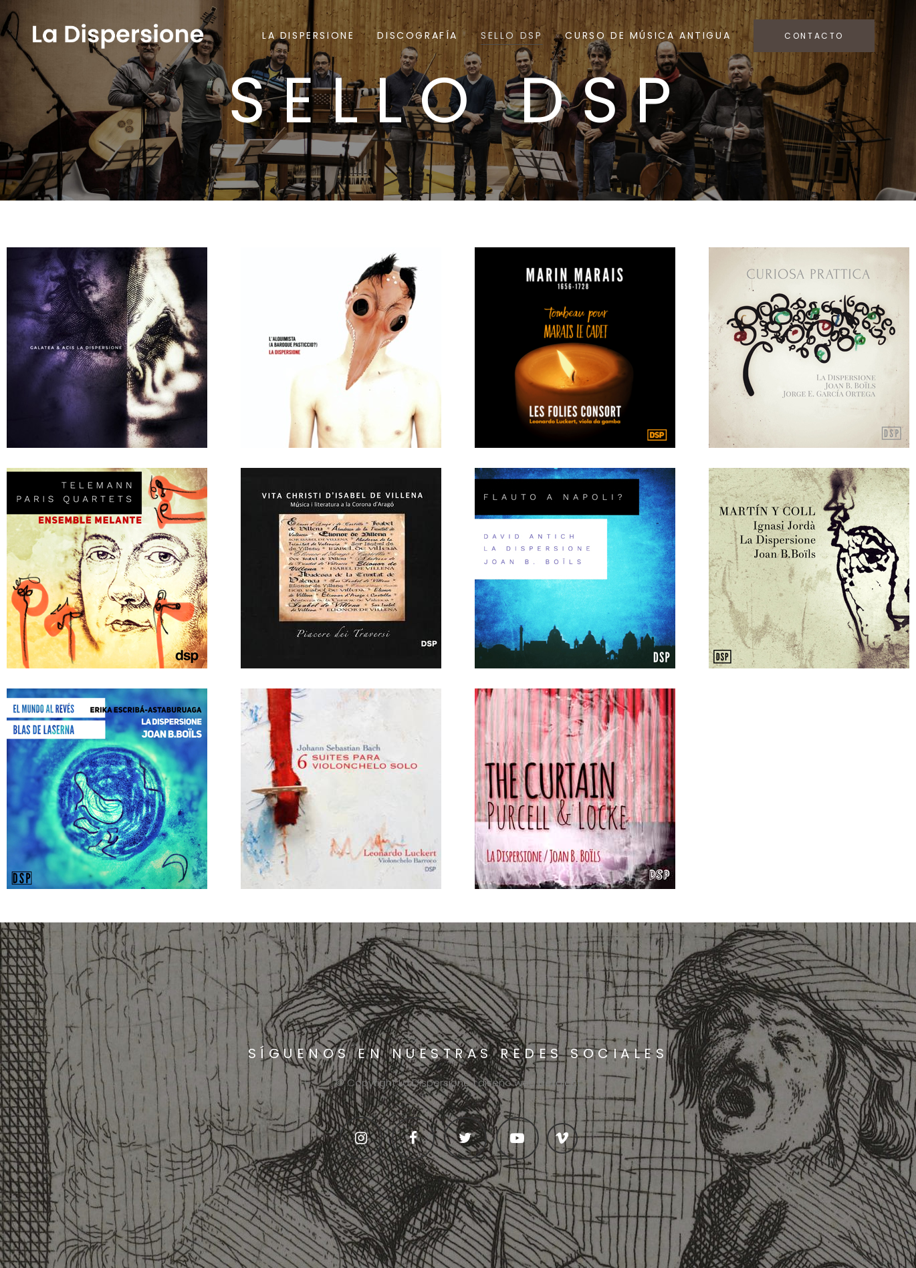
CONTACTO (814, 35)
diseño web (507, 1082)
